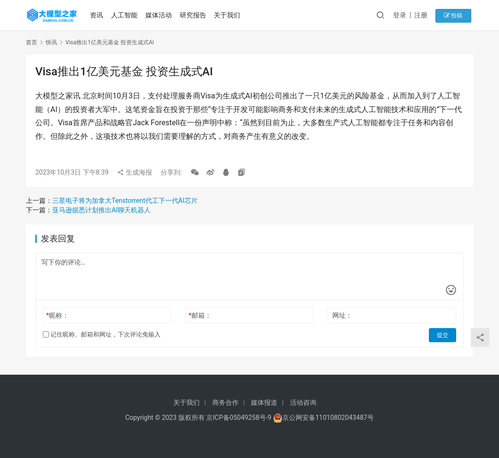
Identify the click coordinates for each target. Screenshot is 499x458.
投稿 (456, 15)
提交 (443, 334)
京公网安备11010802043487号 (328, 417)
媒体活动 (159, 15)
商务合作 (225, 402)
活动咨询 (303, 402)
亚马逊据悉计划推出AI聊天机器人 (101, 210)
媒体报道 (264, 402)
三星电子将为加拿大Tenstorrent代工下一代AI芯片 (125, 200)
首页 (31, 42)
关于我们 (228, 15)
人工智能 (125, 15)
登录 (404, 15)
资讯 (98, 15)
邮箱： (200, 315)
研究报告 (194, 15)
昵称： (57, 315)
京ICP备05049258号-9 (238, 417)
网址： (342, 315)
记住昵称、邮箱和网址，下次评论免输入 (102, 334)
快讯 (51, 42)
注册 (425, 15)
